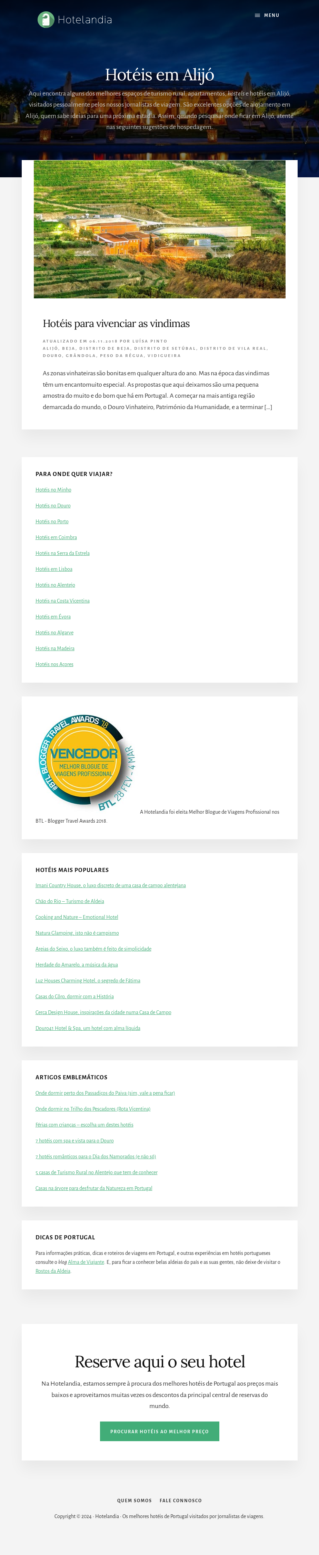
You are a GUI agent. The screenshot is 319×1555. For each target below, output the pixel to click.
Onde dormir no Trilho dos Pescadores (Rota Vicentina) (93, 1109)
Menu (272, 15)
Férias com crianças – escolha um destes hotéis (84, 1125)
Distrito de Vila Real (233, 348)
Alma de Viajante (86, 1262)
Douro (52, 356)
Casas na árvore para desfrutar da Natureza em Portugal (94, 1188)
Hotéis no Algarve (54, 632)
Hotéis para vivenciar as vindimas (116, 323)
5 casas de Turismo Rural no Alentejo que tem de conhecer (97, 1172)
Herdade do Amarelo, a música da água (77, 965)
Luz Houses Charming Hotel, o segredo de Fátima (88, 980)
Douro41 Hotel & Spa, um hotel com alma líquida (88, 1028)
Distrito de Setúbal (165, 348)
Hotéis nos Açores (54, 664)
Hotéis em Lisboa (54, 569)
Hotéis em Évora (53, 617)
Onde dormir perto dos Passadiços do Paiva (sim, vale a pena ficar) (105, 1093)
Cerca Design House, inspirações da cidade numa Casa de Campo (103, 1012)
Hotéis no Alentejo (55, 585)
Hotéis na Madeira (55, 648)
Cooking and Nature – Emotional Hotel (77, 917)
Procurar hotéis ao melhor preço (159, 1431)
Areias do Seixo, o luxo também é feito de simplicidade (93, 949)
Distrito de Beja (104, 348)
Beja (69, 348)
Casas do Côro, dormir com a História (75, 996)
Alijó (50, 348)
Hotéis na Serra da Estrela (63, 553)
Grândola (81, 356)
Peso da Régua (122, 356)
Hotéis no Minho (53, 490)
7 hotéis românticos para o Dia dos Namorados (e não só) (96, 1156)
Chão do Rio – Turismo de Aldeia (70, 901)
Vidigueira (164, 356)
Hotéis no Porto (52, 521)
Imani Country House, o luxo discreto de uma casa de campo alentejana (111, 885)
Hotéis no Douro (53, 505)
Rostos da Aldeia (53, 1271)
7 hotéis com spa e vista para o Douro (75, 1140)
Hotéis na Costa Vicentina (63, 601)
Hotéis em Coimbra (56, 537)
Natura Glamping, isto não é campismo (77, 933)
